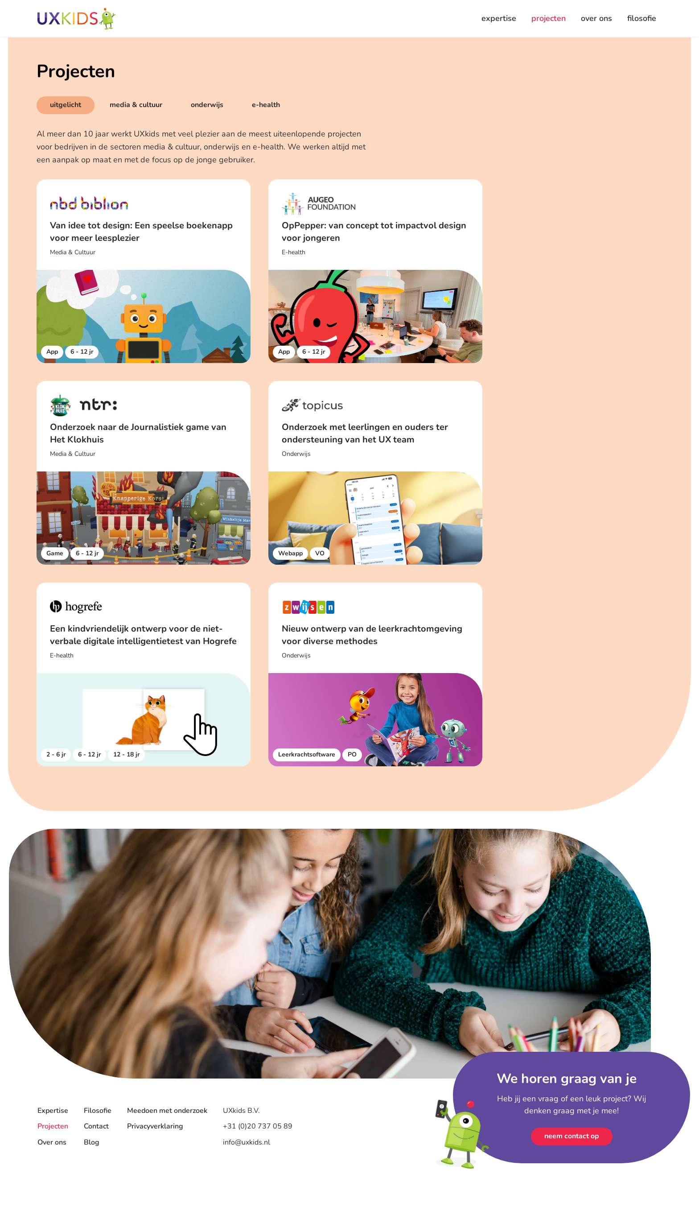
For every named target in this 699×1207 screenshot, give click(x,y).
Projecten (52, 1126)
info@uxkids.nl (246, 1142)
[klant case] (144, 271)
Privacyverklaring (155, 1126)
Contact (96, 1126)
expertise (498, 18)
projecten (548, 18)
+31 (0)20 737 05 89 (258, 1126)
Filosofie (97, 1111)
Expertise (52, 1111)
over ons (596, 18)
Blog (91, 1142)
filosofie (641, 18)
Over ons (51, 1142)
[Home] (76, 18)
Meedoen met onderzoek (167, 1111)
